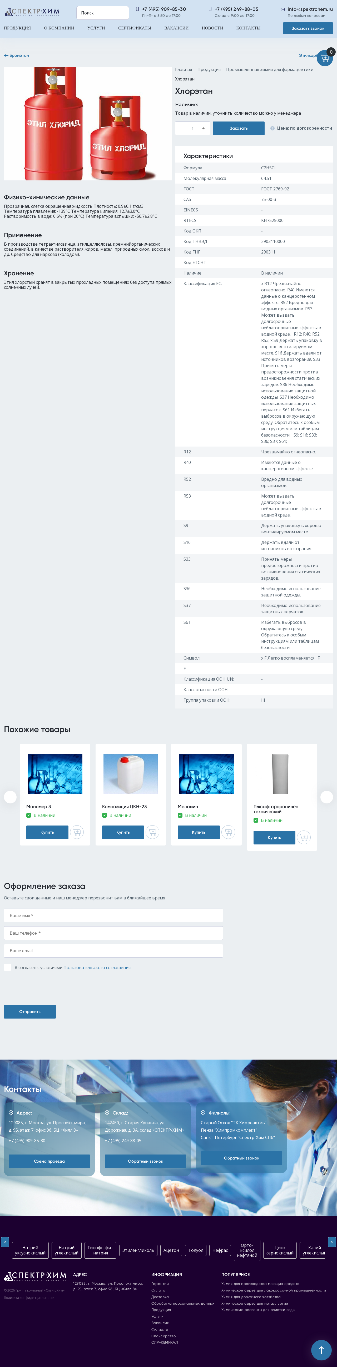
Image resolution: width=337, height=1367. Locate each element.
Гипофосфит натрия (100, 1250)
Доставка (160, 1297)
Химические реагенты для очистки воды (258, 1310)
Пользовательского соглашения (97, 967)
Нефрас (220, 1250)
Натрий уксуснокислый (30, 1250)
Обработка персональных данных (183, 1303)
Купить (47, 832)
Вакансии (176, 28)
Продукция (17, 28)
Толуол (195, 1250)
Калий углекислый (314, 1250)
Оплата (158, 1290)
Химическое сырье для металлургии (254, 1303)
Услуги (96, 28)
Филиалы (159, 1329)
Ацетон (171, 1250)
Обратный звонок (145, 1161)
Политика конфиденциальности (29, 1297)
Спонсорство (163, 1336)
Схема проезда (49, 1161)
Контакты (248, 28)
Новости (212, 28)
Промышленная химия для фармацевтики (269, 69)
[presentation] (10, 797)
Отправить (30, 1011)
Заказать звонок (308, 28)
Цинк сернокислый (280, 1250)
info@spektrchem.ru (310, 9)
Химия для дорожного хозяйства (251, 1297)
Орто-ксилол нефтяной (247, 1250)
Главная (183, 69)
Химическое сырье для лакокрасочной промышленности (273, 1290)
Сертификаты (134, 28)
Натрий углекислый (66, 1250)
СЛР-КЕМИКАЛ (164, 1342)
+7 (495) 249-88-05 (237, 9)
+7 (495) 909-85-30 (164, 9)
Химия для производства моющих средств (260, 1284)
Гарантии (160, 1284)
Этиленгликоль (138, 1250)
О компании (59, 28)
